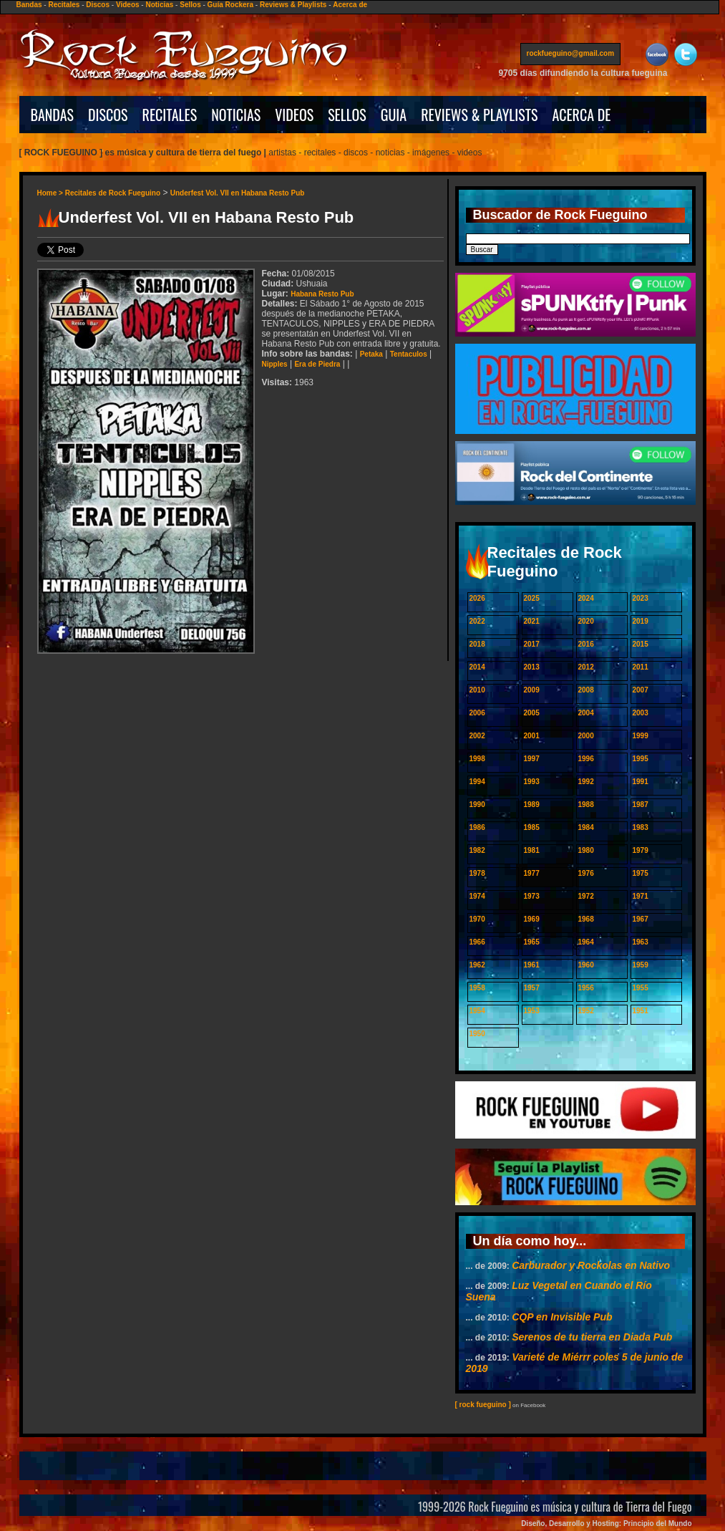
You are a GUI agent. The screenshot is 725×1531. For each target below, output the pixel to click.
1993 (532, 782)
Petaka (371, 354)
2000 (586, 736)
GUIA (394, 114)
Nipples (275, 364)
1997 (532, 759)
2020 (586, 621)
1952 (586, 1011)
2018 (477, 644)
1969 (532, 919)
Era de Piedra (317, 364)
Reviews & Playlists (293, 5)
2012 (586, 667)
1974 (477, 896)
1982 (477, 850)
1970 (477, 919)
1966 (477, 942)
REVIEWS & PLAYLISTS (479, 114)
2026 (477, 598)
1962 (477, 965)
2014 (477, 667)
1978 (477, 873)
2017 (532, 644)
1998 (477, 759)
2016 (586, 644)
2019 (640, 621)
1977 (532, 873)
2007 (640, 690)
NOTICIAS (236, 114)
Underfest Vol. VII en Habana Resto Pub (237, 193)
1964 (586, 942)
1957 (532, 988)
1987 (640, 804)
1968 (586, 919)
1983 (640, 827)
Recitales (63, 5)
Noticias (159, 5)
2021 (532, 621)
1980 (586, 850)
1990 (477, 804)
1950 (477, 1034)
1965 (532, 942)
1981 (532, 850)
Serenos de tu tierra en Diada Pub (592, 1337)
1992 (586, 782)
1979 (640, 850)
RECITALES (170, 114)
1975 (640, 873)
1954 (477, 1011)
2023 (640, 598)
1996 (586, 759)
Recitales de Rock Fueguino (112, 193)
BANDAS (52, 114)
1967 (640, 919)
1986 (477, 827)
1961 (532, 965)
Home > (51, 193)
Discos (98, 5)
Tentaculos (408, 354)
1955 (640, 988)
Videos (128, 5)
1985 (532, 827)
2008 (586, 690)
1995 (640, 759)
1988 (586, 804)
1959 (640, 965)
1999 (640, 736)
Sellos (190, 5)
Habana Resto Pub (322, 294)
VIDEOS (294, 114)
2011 (640, 667)
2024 (586, 598)
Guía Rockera (230, 5)
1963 (640, 942)
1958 (477, 988)
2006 (477, 713)
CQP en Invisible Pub (562, 1317)
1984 (586, 827)
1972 (586, 896)
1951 (640, 1011)
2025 (532, 598)
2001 (532, 736)
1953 (532, 1011)
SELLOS (347, 114)
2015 (640, 644)
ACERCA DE (581, 114)
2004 (586, 713)
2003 (640, 713)
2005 (532, 713)
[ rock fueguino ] (483, 1405)
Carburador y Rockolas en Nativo (591, 1265)
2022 (477, 621)
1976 (586, 873)
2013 (532, 667)
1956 (586, 988)
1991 (640, 782)
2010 (477, 690)
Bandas (29, 5)
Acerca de (350, 5)
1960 (586, 965)
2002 (477, 736)
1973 (532, 896)
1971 (640, 896)
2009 (532, 690)
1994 (477, 782)
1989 (532, 804)
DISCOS (108, 114)
